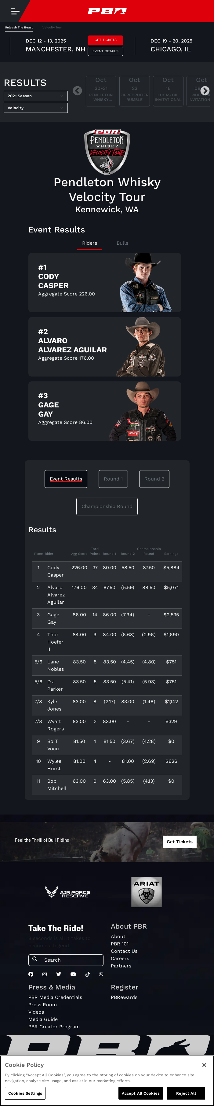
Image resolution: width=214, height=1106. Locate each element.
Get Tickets (106, 40)
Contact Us (124, 951)
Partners (121, 966)
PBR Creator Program (54, 1027)
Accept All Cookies (141, 1097)
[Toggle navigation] (15, 11)
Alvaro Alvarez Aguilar (56, 595)
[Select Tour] (36, 108)
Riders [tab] (89, 243)
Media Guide (43, 1019)
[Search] (72, 960)
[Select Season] (36, 96)
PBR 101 (120, 944)
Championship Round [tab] (107, 506)
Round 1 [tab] (113, 479)
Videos (36, 1012)
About (118, 936)
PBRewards (124, 997)
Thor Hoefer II (55, 642)
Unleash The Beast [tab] (19, 27)
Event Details (105, 51)
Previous (77, 91)
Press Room (42, 1005)
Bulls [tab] (122, 243)
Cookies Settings (25, 1097)
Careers (120, 958)
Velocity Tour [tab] (52, 27)
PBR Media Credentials (55, 997)
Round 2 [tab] (154, 479)
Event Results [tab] (66, 479)
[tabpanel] (107, 47)
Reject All (186, 1097)
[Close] (204, 1068)
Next (205, 91)
